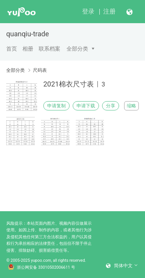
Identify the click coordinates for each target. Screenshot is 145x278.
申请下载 (86, 105)
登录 (88, 11)
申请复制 (56, 105)
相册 (27, 49)
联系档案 (49, 49)
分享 (110, 105)
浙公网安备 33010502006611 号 (41, 267)
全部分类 (77, 49)
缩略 (131, 105)
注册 (109, 11)
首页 (11, 49)
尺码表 (40, 70)
